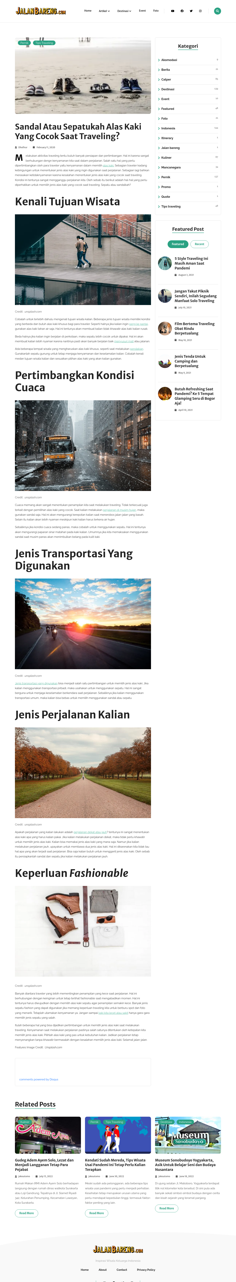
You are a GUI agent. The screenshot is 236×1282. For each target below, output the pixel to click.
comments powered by (38, 1079)
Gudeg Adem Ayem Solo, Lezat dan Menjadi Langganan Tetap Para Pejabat (45, 1165)
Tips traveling (189, 206)
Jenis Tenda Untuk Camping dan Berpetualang (190, 361)
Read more (26, 1213)
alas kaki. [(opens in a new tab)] (108, 165)
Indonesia (189, 128)
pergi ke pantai (138, 324)
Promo (189, 187)
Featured (189, 109)
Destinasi (189, 89)
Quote (189, 196)
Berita (189, 69)
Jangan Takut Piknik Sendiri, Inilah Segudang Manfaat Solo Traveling (196, 296)
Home (87, 10)
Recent (199, 244)
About (103, 1269)
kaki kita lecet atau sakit (113, 1013)
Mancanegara (189, 167)
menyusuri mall (124, 341)
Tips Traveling (44, 42)
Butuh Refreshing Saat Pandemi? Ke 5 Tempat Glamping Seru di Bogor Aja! (195, 396)
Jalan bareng (189, 148)
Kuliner (189, 157)
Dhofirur (22, 147)
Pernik (24, 42)
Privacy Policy (146, 1269)
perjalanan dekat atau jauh (90, 832)
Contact (122, 1269)
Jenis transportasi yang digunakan (36, 683)
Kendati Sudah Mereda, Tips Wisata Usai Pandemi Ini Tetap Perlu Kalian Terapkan (116, 1165)
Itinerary (189, 138)
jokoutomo (24, 1176)
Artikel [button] (103, 11)
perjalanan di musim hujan (119, 510)
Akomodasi (189, 60)
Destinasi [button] (123, 11)
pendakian (136, 349)
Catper (189, 79)
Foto (156, 10)
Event (142, 10)
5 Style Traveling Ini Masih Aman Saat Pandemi (192, 263)
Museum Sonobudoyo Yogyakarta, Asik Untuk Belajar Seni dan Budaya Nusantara (186, 1165)
